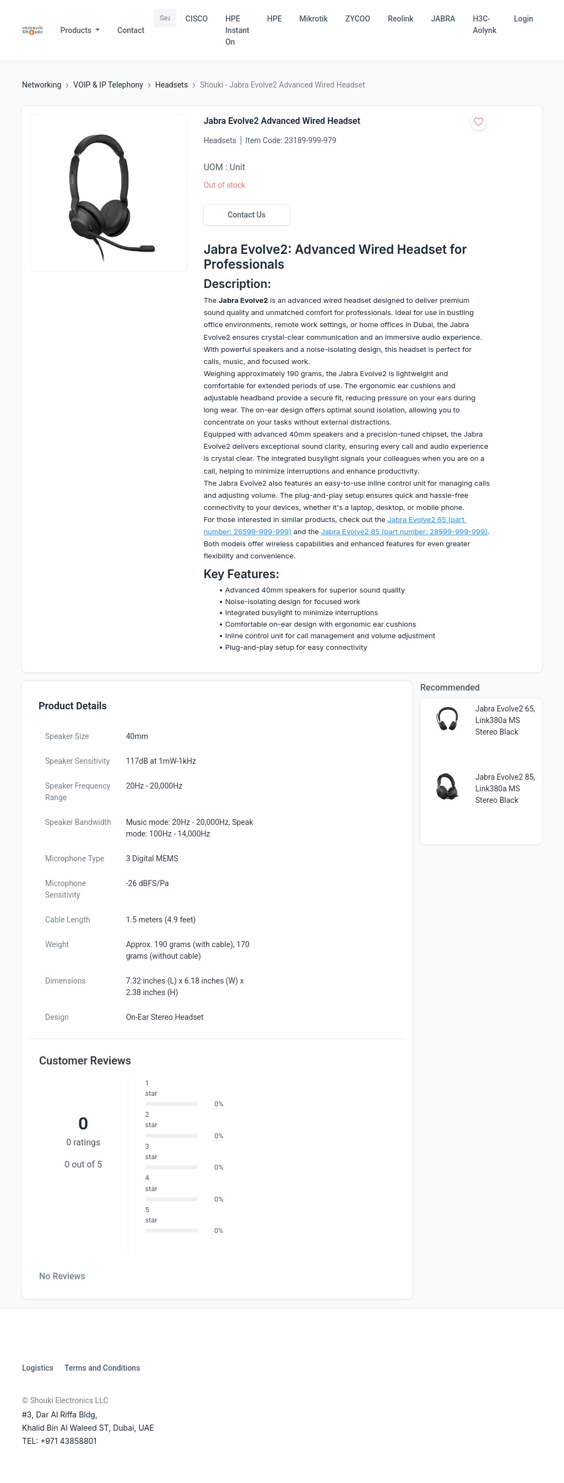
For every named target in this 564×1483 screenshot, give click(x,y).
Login (523, 18)
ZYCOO (357, 18)
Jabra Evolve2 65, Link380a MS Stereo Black (505, 720)
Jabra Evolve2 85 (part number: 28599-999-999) (404, 531)
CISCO (197, 18)
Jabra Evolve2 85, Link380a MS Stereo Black (505, 789)
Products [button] (77, 30)
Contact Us (246, 214)
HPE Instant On (237, 30)
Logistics (37, 1368)
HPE (274, 18)
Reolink (400, 18)
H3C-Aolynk (485, 24)
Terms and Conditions (102, 1368)
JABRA (443, 18)
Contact (130, 30)
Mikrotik (314, 18)
